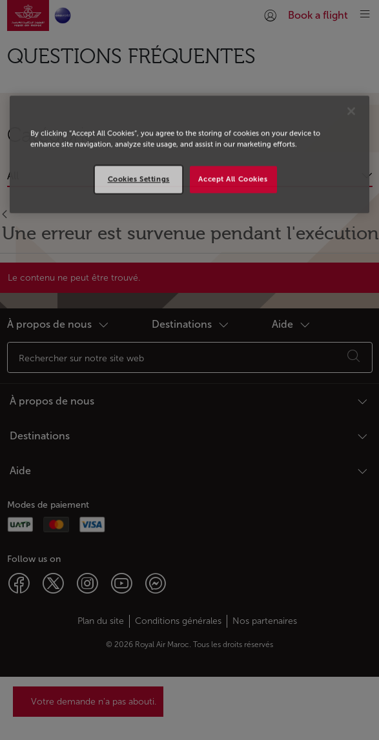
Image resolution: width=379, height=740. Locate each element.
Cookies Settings (139, 179)
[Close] (351, 111)
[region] (190, 154)
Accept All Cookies (232, 179)
